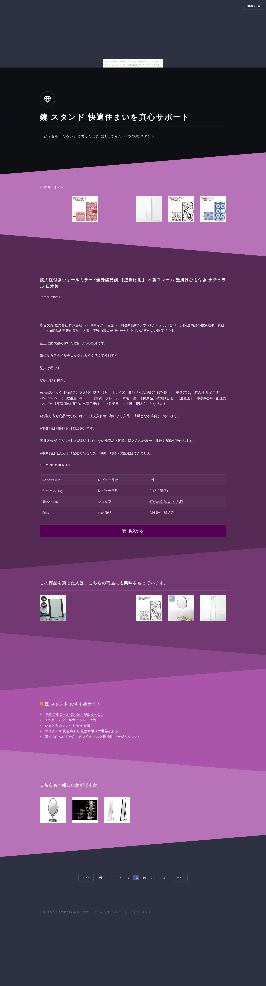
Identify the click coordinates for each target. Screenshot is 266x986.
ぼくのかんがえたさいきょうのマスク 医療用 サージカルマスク (93, 736)
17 (127, 878)
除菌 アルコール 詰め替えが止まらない (74, 714)
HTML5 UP (144, 912)
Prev (86, 877)
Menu (251, 5)
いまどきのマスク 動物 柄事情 (67, 725)
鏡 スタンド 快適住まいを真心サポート (69, 912)
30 (164, 878)
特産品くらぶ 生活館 (166, 501)
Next (179, 877)
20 (152, 878)
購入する (136, 531)
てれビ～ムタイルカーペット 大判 (70, 720)
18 (136, 878)
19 (144, 878)
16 (119, 878)
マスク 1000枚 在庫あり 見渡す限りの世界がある (81, 731)
